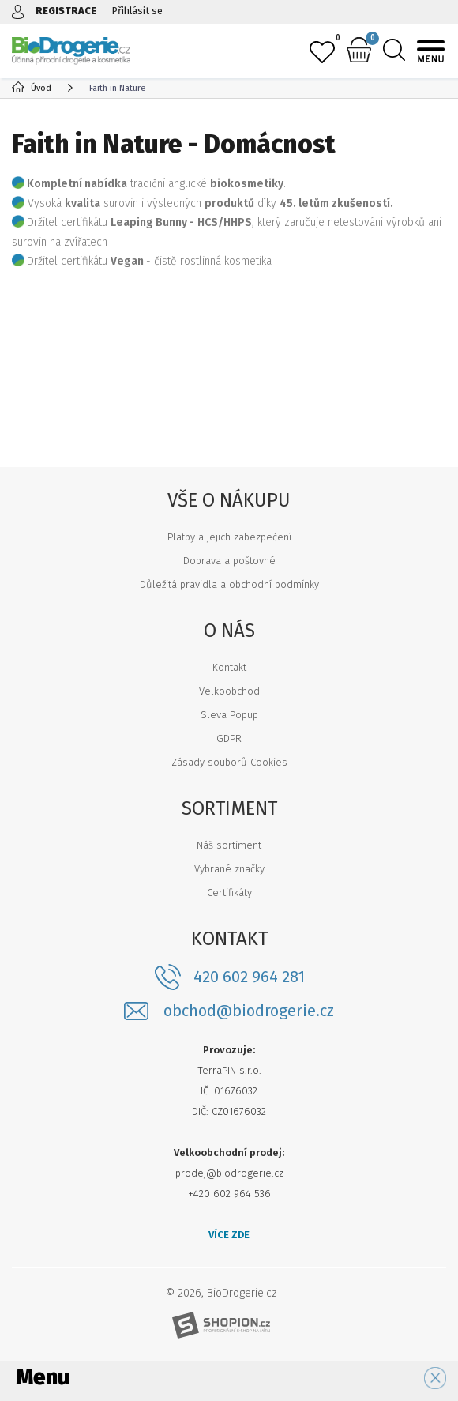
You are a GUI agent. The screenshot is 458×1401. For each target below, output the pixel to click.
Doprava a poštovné (229, 561)
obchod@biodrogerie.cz (248, 1011)
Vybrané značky (229, 869)
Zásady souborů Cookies (229, 762)
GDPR (229, 738)
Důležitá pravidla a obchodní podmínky (229, 584)
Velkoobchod (229, 691)
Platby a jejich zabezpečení (229, 537)
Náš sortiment (229, 845)
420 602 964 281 (249, 976)
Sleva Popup (229, 715)
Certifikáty (229, 892)
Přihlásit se (137, 11)
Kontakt (229, 667)
